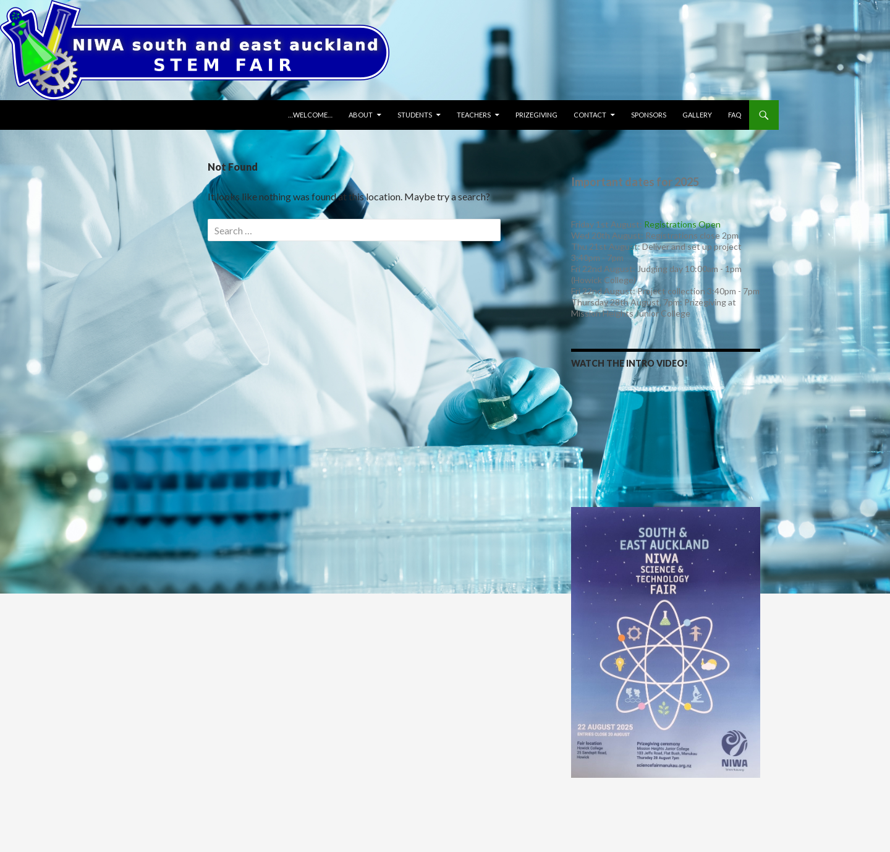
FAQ (734, 115)
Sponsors (648, 115)
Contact (590, 115)
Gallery (697, 115)
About (361, 115)
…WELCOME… (310, 115)
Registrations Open (682, 224)
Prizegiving (536, 115)
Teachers (474, 115)
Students (414, 115)
